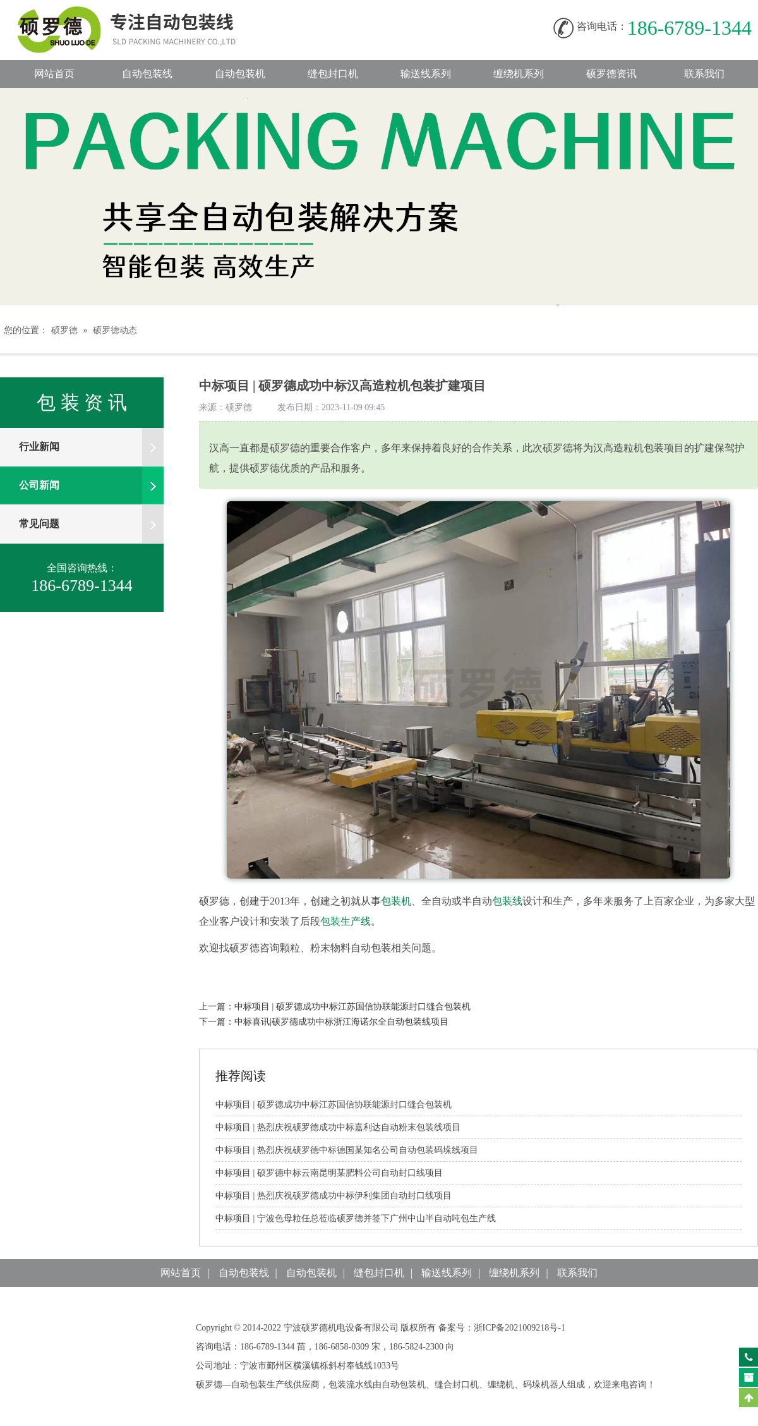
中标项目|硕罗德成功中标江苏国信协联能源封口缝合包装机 (352, 1006)
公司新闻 (91, 485)
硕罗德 (64, 330)
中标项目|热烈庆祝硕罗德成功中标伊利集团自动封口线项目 (333, 1195)
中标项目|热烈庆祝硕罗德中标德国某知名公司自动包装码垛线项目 (346, 1150)
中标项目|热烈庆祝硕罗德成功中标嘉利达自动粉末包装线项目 (337, 1127)
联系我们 (704, 73)
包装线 (507, 901)
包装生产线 (345, 921)
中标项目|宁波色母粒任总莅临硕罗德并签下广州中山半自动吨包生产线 (355, 1218)
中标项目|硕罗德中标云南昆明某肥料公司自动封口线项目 (329, 1173)
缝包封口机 (333, 73)
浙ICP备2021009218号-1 (519, 1327)
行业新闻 (91, 447)
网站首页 (54, 73)
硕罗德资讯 (611, 73)
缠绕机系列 (518, 73)
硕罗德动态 (115, 330)
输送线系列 (425, 73)
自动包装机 (240, 73)
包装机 (396, 901)
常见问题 (91, 524)
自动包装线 (139, 13)
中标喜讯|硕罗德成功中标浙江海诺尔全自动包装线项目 (341, 1022)
